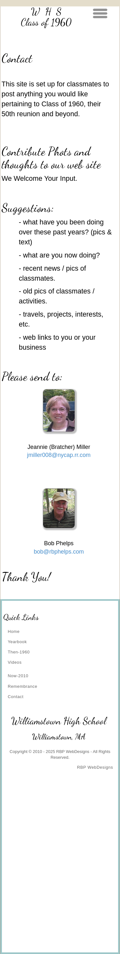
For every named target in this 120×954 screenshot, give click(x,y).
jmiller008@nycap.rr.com (59, 455)
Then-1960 (19, 652)
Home (14, 631)
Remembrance (22, 686)
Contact (15, 696)
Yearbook (17, 641)
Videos (14, 662)
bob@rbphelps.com (59, 551)
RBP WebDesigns (95, 767)
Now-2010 (18, 675)
